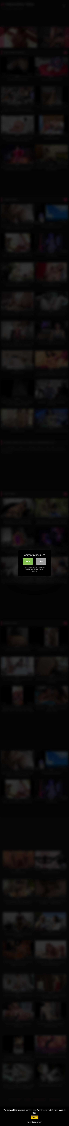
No (41, 561)
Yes (28, 561)
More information (34, 1122)
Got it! (34, 1117)
